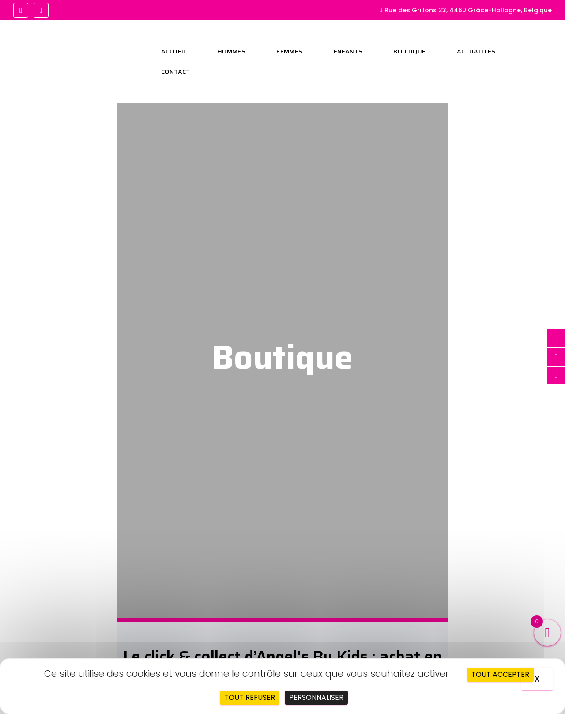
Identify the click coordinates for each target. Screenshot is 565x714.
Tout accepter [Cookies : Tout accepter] (500, 674)
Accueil (174, 51)
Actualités (476, 51)
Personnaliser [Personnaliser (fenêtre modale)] (316, 697)
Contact (175, 71)
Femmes (289, 51)
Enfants (348, 51)
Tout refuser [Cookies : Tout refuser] (249, 697)
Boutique (409, 51)
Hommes (231, 51)
